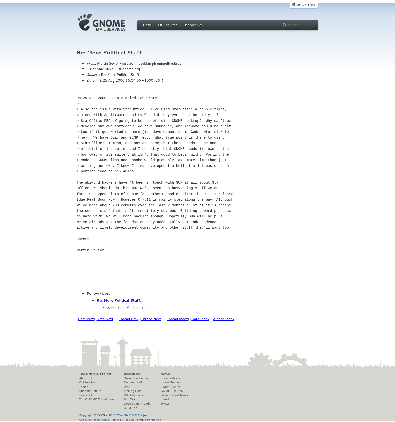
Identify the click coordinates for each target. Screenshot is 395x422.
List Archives (193, 25)
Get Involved (88, 382)
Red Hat (129, 419)
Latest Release (170, 382)
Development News (174, 395)
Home (147, 25)
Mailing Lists (167, 25)
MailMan (155, 419)
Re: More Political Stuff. (119, 300)
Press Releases (170, 378)
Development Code (137, 404)
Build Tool (131, 408)
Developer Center (136, 378)
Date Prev (86, 318)
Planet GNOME (171, 387)
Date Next (104, 318)
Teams (83, 387)
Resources (132, 374)
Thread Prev (129, 318)
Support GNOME (91, 391)
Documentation (134, 382)
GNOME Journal (172, 391)
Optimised (85, 419)
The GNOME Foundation (96, 399)
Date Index (200, 318)
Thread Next (151, 318)
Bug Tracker (132, 399)
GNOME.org (306, 4)
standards (103, 419)
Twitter (165, 404)
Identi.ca (166, 399)
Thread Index (177, 318)
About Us (85, 378)
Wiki (127, 387)
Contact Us (87, 395)
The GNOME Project (95, 374)
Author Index (223, 318)
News (165, 374)
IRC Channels (133, 395)
